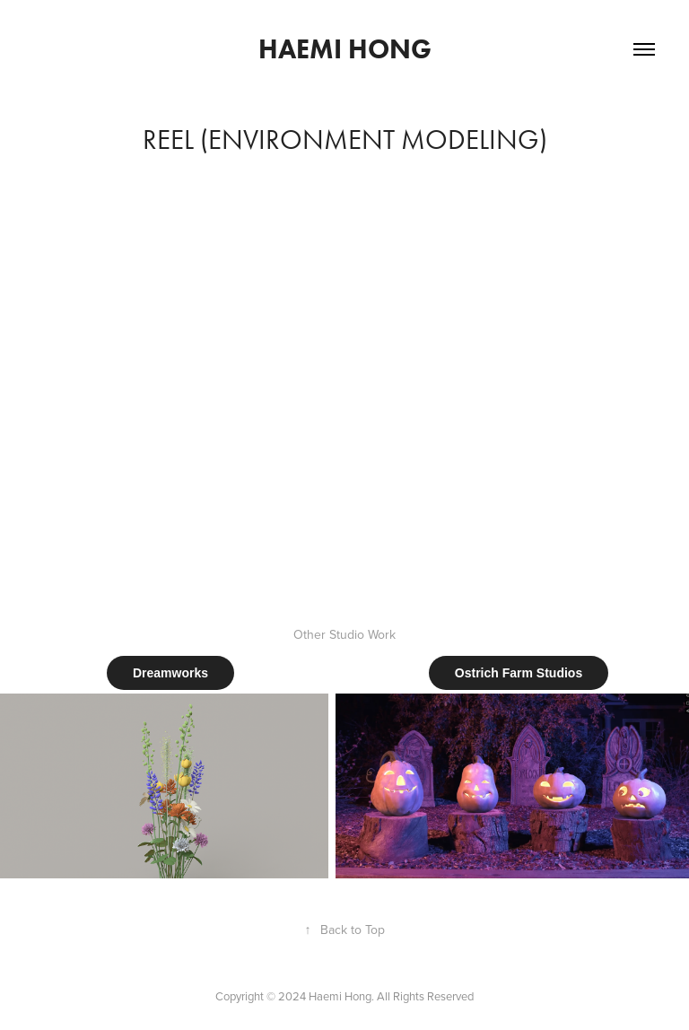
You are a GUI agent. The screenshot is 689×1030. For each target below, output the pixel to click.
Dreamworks (170, 673)
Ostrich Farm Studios (518, 673)
